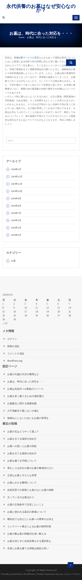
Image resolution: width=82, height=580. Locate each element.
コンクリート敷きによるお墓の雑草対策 (29, 526)
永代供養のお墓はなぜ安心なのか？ (41, 8)
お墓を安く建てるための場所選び (25, 396)
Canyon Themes (72, 574)
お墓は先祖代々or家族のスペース (25, 388)
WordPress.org (14, 360)
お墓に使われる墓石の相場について (26, 511)
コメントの (15, 353)
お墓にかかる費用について (22, 482)
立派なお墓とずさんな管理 (22, 475)
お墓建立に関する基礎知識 (22, 403)
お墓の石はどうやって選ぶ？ (23, 431)
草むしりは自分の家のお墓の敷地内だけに (30, 468)
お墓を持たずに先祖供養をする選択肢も (29, 541)
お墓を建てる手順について (22, 460)
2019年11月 (16, 183)
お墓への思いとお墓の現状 (22, 446)
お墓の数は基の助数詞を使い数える (26, 533)
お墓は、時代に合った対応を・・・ (26, 381)
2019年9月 (16, 198)
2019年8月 (16, 205)
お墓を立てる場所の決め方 (22, 438)
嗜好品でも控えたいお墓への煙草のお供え (30, 519)
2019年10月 (16, 191)
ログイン (12, 338)
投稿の (13, 346)
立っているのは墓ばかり (20, 497)
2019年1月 (16, 234)
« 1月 (5, 323)
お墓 (13, 260)
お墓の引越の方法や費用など (23, 374)
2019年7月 (16, 213)
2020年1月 (16, 169)
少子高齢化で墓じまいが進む (23, 410)
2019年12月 (16, 176)
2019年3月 (16, 220)
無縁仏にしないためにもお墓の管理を (28, 418)
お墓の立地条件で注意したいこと (25, 504)
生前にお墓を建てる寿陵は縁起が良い (28, 548)
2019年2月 (16, 227)
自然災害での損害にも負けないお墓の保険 (30, 489)
